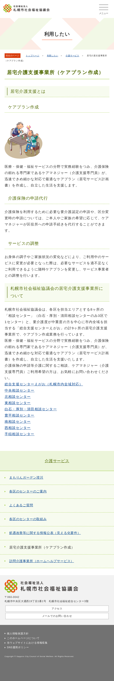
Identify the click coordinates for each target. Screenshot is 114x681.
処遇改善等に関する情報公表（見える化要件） (45, 533)
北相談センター (18, 397)
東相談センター (18, 403)
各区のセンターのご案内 (28, 491)
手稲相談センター (20, 434)
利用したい (52, 55)
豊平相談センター (20, 415)
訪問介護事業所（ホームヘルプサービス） (41, 561)
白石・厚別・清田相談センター (31, 409)
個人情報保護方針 (18, 633)
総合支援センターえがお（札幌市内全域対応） (44, 384)
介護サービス (72, 55)
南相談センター (18, 421)
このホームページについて (23, 638)
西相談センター (18, 428)
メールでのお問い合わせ (57, 616)
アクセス (57, 608)
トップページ (32, 55)
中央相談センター (20, 390)
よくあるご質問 (21, 505)
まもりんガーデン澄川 (26, 477)
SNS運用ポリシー (18, 647)
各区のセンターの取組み (28, 519)
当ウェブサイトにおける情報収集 (27, 642)
